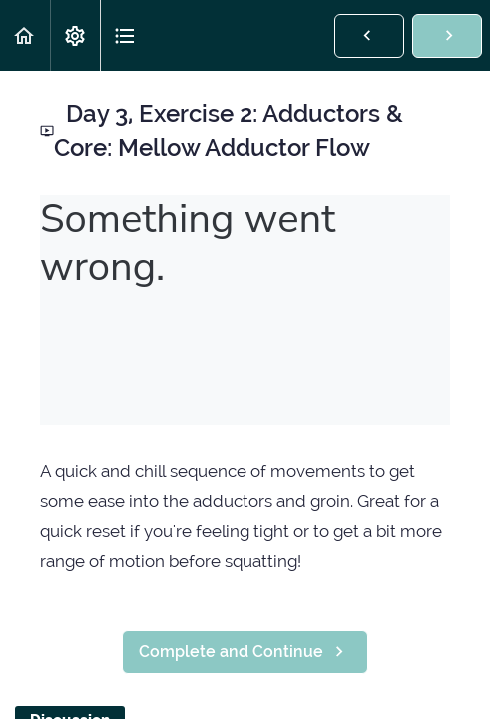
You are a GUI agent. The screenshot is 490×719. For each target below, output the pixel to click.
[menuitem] (75, 35)
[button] (25, 35)
